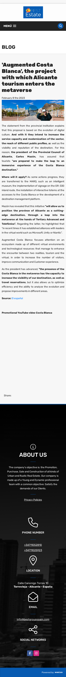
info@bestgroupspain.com (33, 619)
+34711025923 (33, 550)
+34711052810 (33, 545)
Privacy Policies (33, 499)
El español (17, 298)
